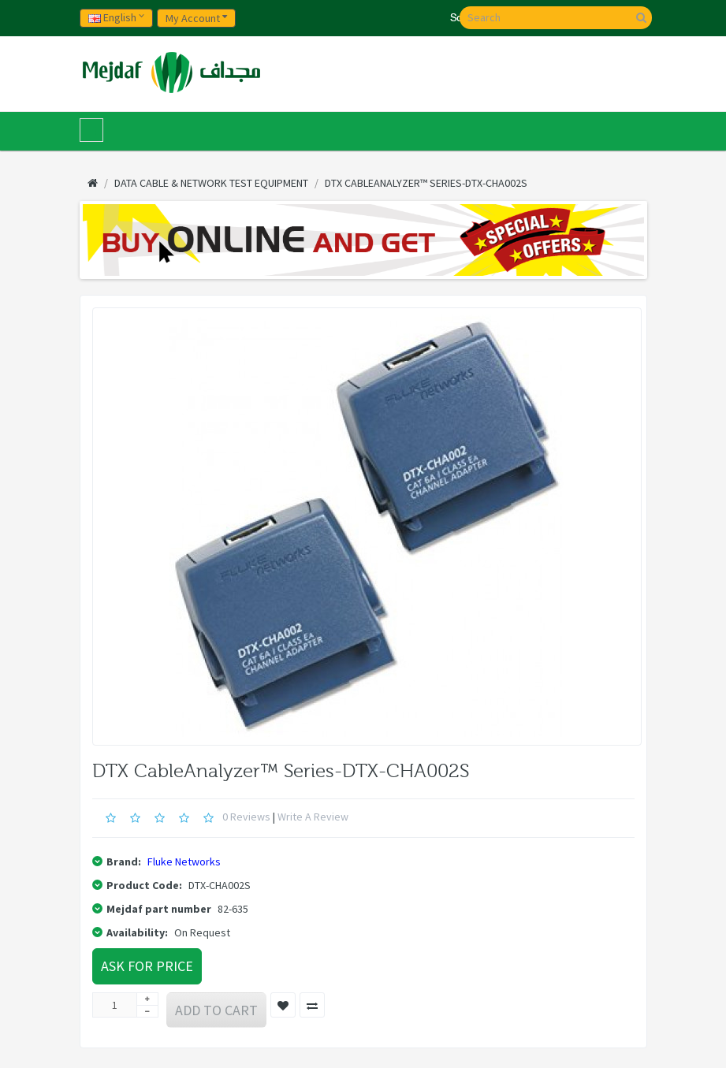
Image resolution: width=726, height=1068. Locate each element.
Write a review (312, 816)
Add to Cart (216, 1010)
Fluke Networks (184, 861)
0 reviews (246, 816)
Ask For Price (147, 966)
